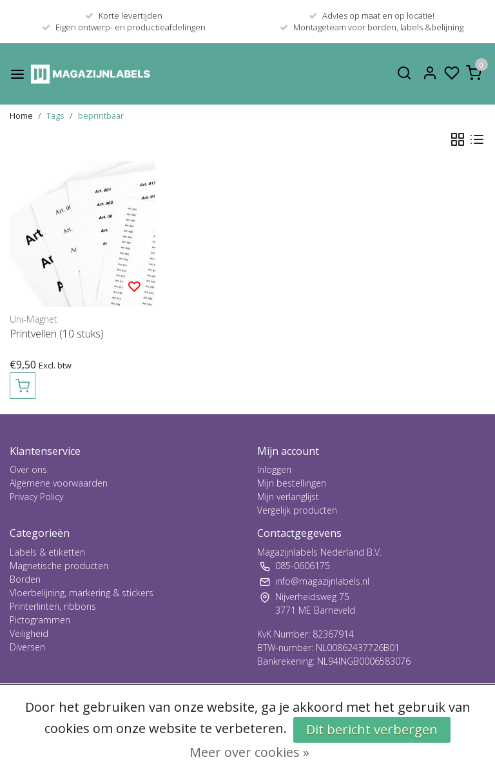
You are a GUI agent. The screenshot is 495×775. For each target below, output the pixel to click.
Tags (55, 115)
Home (21, 115)
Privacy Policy (36, 496)
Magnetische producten (59, 565)
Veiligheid (29, 633)
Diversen (27, 647)
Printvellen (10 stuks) (57, 334)
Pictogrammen (40, 620)
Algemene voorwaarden (59, 483)
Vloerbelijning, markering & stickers (81, 593)
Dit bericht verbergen (372, 729)
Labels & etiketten (47, 552)
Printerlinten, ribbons (53, 606)
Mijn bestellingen (291, 483)
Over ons (28, 469)
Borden (25, 579)
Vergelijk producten (297, 510)
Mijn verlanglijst (288, 496)
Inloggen (274, 469)
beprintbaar (101, 115)
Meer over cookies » (249, 752)
